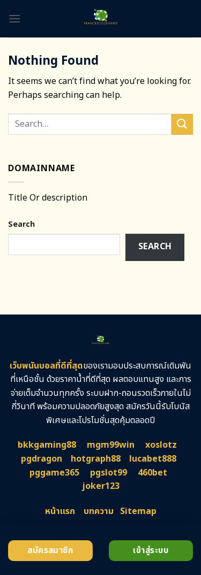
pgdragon (41, 459)
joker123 (101, 486)
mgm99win (111, 445)
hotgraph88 (96, 459)
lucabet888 (152, 459)
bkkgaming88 (47, 445)
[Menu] (14, 18)
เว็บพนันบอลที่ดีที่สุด (46, 365)
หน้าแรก (60, 511)
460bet (152, 472)
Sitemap (138, 511)
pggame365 (54, 472)
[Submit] (182, 124)
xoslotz (161, 445)
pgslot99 (108, 472)
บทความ (99, 511)
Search (21, 224)
